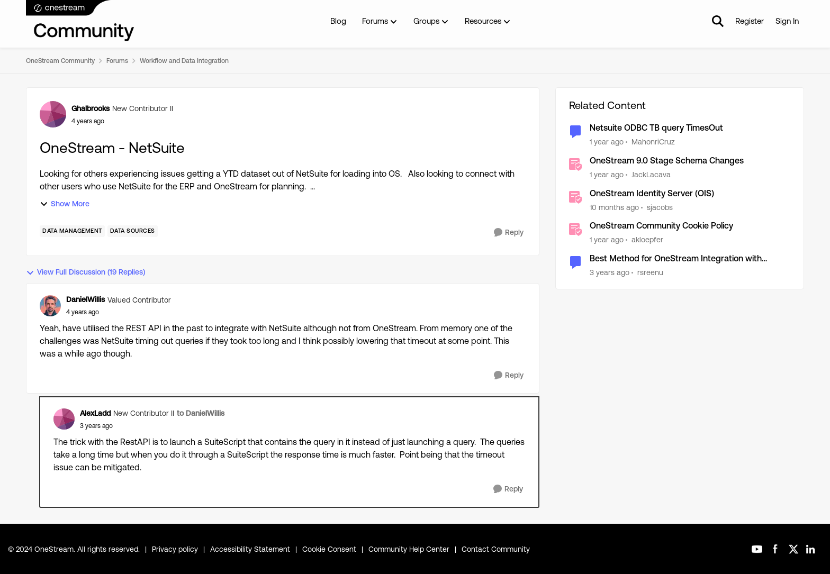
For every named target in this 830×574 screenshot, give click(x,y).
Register (749, 20)
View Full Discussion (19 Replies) (85, 272)
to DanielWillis (200, 413)
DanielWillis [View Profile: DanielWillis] (85, 299)
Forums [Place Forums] (117, 61)
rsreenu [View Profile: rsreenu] (650, 272)
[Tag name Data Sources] (132, 231)
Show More (64, 203)
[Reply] (509, 232)
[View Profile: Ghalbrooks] (53, 114)
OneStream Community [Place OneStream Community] (60, 61)
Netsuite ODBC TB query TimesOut (656, 128)
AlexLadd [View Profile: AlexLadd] (95, 413)
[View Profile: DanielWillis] (50, 305)
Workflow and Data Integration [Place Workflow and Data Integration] (184, 61)
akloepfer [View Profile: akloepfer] (647, 239)
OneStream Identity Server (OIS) (652, 193)
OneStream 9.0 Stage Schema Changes (667, 161)
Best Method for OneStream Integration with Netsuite (676, 259)
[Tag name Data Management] (72, 231)
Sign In (787, 20)
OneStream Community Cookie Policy (661, 226)
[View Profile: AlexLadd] (64, 419)
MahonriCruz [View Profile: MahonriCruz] (653, 142)
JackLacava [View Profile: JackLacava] (651, 174)
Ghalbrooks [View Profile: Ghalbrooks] (90, 108)
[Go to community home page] (80, 21)
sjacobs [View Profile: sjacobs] (660, 207)
